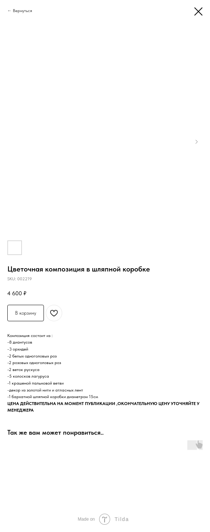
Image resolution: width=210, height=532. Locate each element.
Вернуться (22, 10)
